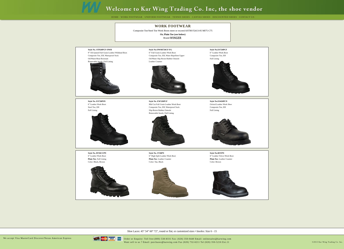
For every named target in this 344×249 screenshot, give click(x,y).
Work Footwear (131, 17)
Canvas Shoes (201, 17)
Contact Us (246, 17)
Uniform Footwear (157, 17)
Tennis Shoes (181, 17)
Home (115, 17)
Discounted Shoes (225, 17)
